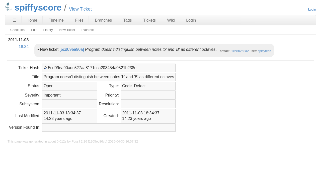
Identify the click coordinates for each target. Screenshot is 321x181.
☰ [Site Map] (14, 20)
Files (79, 20)
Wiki (171, 20)
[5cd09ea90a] (72, 49)
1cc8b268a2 (240, 51)
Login (312, 9)
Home (32, 20)
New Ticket (67, 30)
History (48, 30)
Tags (127, 20)
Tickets (149, 20)
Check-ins (17, 30)
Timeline (56, 20)
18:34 (24, 46)
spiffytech (264, 51)
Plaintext (88, 30)
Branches (103, 20)
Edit (33, 30)
